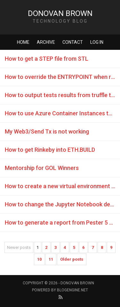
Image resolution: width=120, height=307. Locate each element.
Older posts (71, 259)
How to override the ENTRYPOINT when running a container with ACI (62, 76)
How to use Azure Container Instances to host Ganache (62, 113)
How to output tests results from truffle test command (62, 95)
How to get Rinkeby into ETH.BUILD (50, 149)
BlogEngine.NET (72, 290)
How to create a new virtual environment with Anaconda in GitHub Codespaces (62, 186)
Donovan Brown (60, 13)
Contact (72, 42)
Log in (96, 42)
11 (51, 259)
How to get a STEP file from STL (46, 58)
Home (23, 42)
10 (39, 259)
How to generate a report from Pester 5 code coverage (62, 222)
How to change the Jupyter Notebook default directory (62, 204)
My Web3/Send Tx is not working (47, 131)
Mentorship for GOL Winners (42, 168)
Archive (46, 42)
